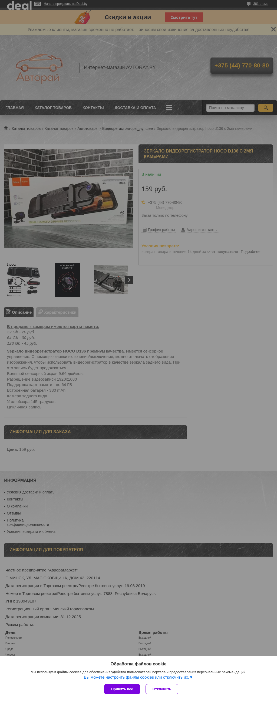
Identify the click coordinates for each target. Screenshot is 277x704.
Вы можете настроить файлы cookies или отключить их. (136, 677)
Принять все (122, 689)
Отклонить (162, 689)
